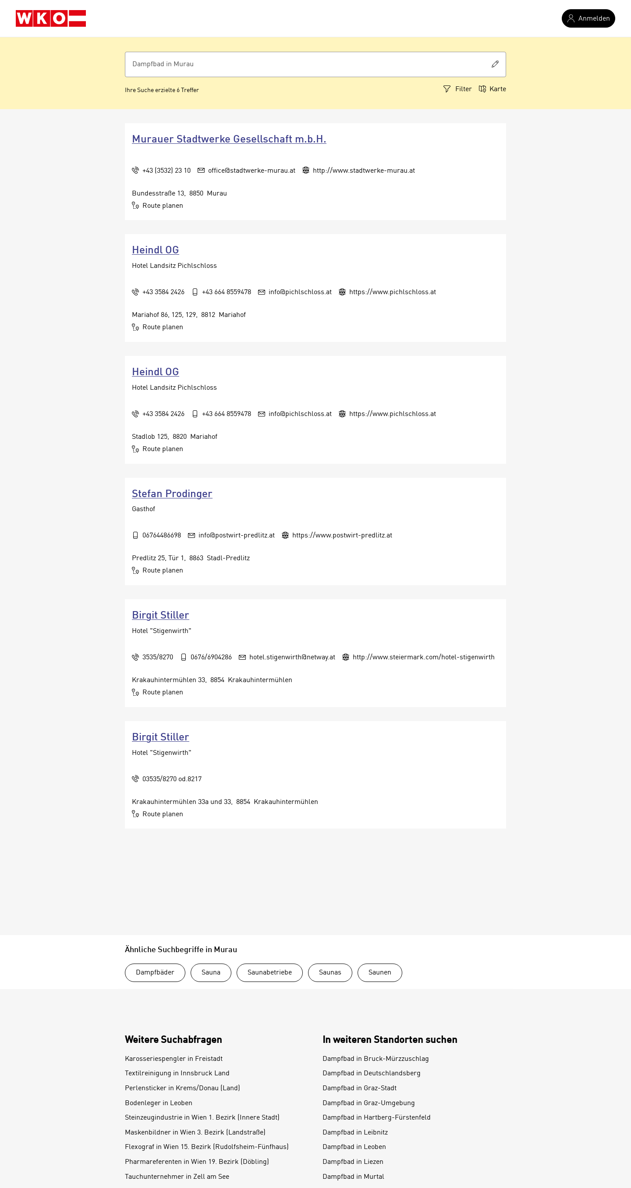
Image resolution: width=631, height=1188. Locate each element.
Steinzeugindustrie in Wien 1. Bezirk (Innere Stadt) (202, 1117)
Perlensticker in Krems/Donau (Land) (182, 1088)
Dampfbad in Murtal (353, 1177)
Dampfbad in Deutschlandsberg (372, 1073)
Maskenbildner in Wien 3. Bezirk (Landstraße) (195, 1132)
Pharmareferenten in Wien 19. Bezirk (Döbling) (197, 1162)
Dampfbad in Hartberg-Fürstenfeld (377, 1117)
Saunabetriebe (270, 972)
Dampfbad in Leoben (354, 1147)
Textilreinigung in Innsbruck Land (177, 1073)
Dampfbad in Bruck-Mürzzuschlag (376, 1059)
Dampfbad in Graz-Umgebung (369, 1103)
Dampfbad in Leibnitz (355, 1132)
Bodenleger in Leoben (158, 1103)
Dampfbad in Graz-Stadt (360, 1088)
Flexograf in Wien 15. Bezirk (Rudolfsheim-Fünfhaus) (207, 1147)
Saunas (330, 972)
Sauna (211, 972)
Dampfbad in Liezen (353, 1162)
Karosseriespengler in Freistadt (174, 1059)
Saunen (380, 972)
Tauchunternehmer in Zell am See (177, 1177)
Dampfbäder (155, 972)
